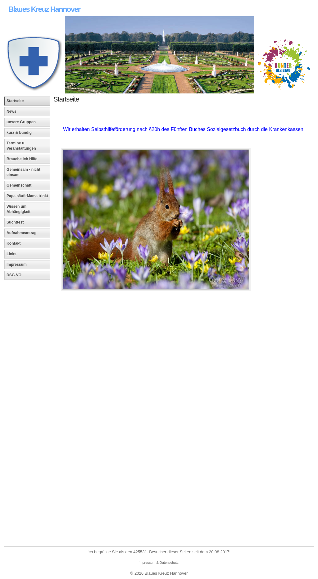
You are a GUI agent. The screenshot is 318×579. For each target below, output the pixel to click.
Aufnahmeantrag (22, 233)
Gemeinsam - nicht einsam (23, 172)
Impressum (17, 264)
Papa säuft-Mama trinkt (27, 196)
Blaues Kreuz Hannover (44, 9)
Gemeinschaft (19, 185)
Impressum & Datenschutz (158, 562)
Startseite (15, 101)
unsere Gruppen (21, 122)
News (11, 111)
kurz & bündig (19, 132)
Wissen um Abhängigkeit (18, 209)
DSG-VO (14, 275)
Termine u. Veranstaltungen (21, 146)
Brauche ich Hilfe (22, 159)
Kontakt (13, 243)
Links (11, 254)
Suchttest (15, 222)
